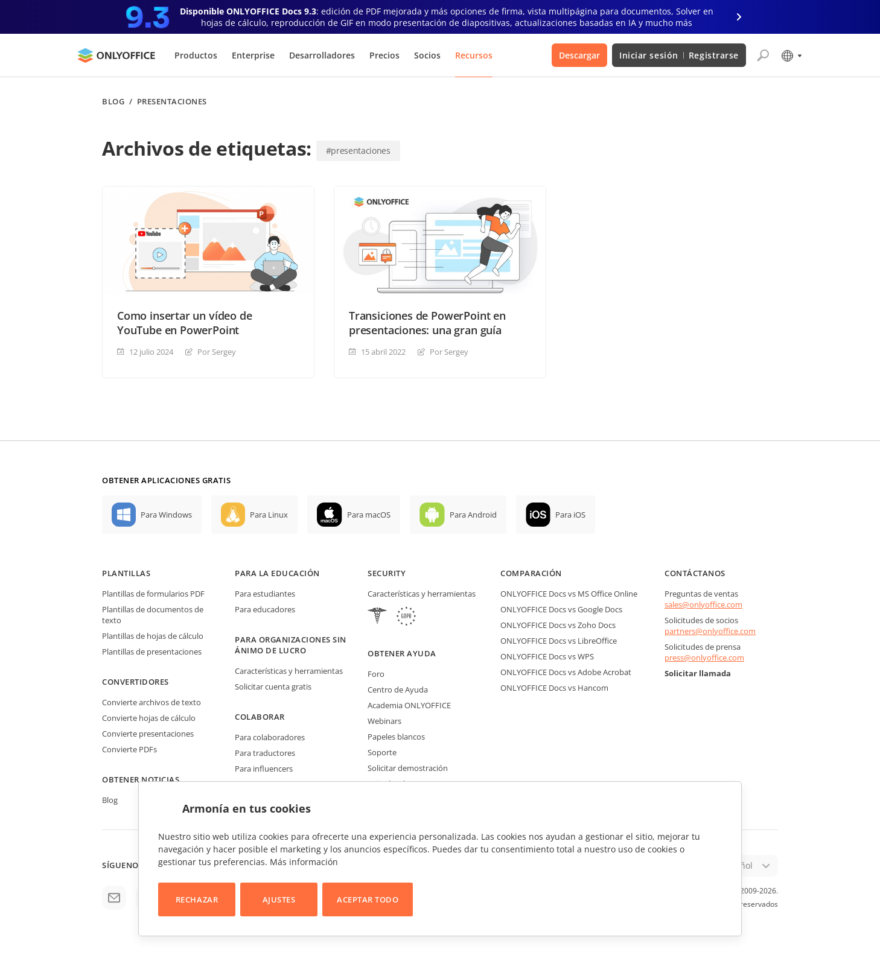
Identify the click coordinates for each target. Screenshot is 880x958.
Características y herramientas (289, 670)
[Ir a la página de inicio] (116, 55)
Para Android (473, 514)
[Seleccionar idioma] (791, 55)
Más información (304, 862)
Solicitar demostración (408, 768)
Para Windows (166, 514)
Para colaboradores (270, 737)
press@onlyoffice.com (704, 657)
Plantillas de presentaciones (152, 651)
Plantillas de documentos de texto (152, 615)
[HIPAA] (377, 617)
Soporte (382, 752)
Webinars (384, 720)
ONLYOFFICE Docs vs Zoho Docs (558, 625)
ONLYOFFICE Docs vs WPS (547, 656)
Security (387, 573)
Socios (427, 55)
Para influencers (264, 768)
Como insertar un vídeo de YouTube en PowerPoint (184, 322)
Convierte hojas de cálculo (149, 717)
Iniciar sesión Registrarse (679, 55)
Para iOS (570, 514)
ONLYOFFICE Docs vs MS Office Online (568, 593)
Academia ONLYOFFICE (409, 705)
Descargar (579, 55)
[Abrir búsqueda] (763, 55)
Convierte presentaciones (148, 733)
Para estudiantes (265, 593)
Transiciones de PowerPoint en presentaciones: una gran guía (427, 322)
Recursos (474, 55)
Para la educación (277, 573)
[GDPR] (406, 617)
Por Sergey (216, 351)
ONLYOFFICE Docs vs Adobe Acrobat (565, 672)
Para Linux (269, 514)
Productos (195, 55)
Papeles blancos (396, 736)
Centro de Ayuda (398, 689)
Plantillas (126, 573)
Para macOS (369, 514)
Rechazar (197, 899)
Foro (376, 673)
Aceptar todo (367, 899)
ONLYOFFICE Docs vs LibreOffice (558, 640)
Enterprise (253, 55)
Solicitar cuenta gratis (273, 686)
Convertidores (135, 681)
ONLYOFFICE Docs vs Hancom (554, 687)
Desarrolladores (322, 55)
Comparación (531, 573)
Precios (384, 55)
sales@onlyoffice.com (703, 604)
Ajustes (279, 899)
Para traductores (265, 752)
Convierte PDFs (129, 749)
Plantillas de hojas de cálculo (152, 635)
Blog (113, 102)
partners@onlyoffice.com (710, 631)
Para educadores (265, 609)
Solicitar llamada (698, 673)
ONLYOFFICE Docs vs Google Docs (561, 609)
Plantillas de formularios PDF (153, 593)
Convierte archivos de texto (151, 702)
